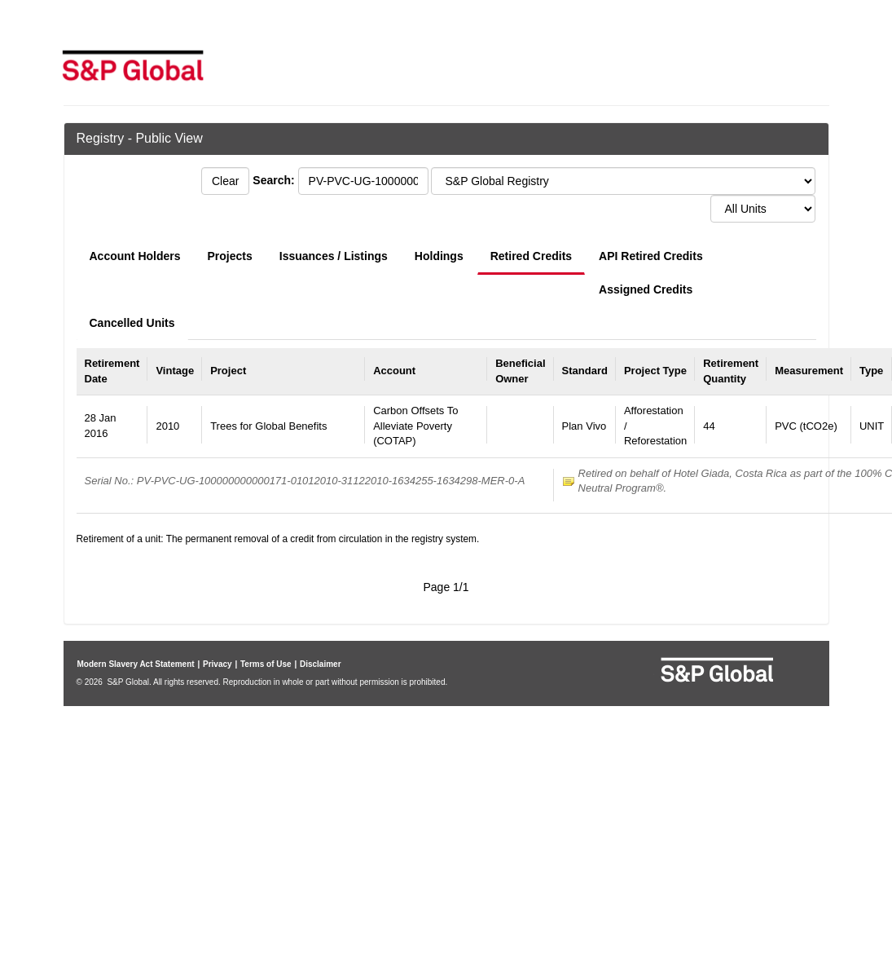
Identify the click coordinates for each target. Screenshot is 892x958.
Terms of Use (266, 664)
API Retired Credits (651, 256)
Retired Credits (531, 256)
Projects (230, 256)
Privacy (217, 664)
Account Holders (135, 256)
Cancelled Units (132, 322)
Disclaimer (320, 664)
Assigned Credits (645, 289)
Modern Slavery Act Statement (136, 664)
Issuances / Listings (333, 256)
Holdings (439, 256)
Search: (273, 180)
